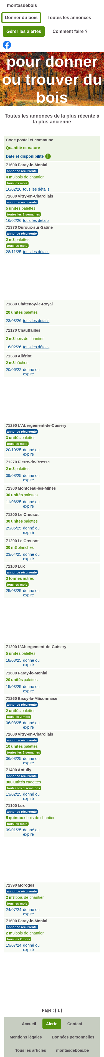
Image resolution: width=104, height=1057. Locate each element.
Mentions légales (26, 1037)
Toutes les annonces (69, 17)
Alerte (51, 1024)
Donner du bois (21, 17)
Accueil (29, 1024)
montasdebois (22, 5)
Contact (74, 1024)
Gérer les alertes (23, 31)
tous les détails (36, 189)
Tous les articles (30, 1050)
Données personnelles (73, 1037)
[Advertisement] (52, 276)
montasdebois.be (72, 1050)
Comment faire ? (69, 31)
